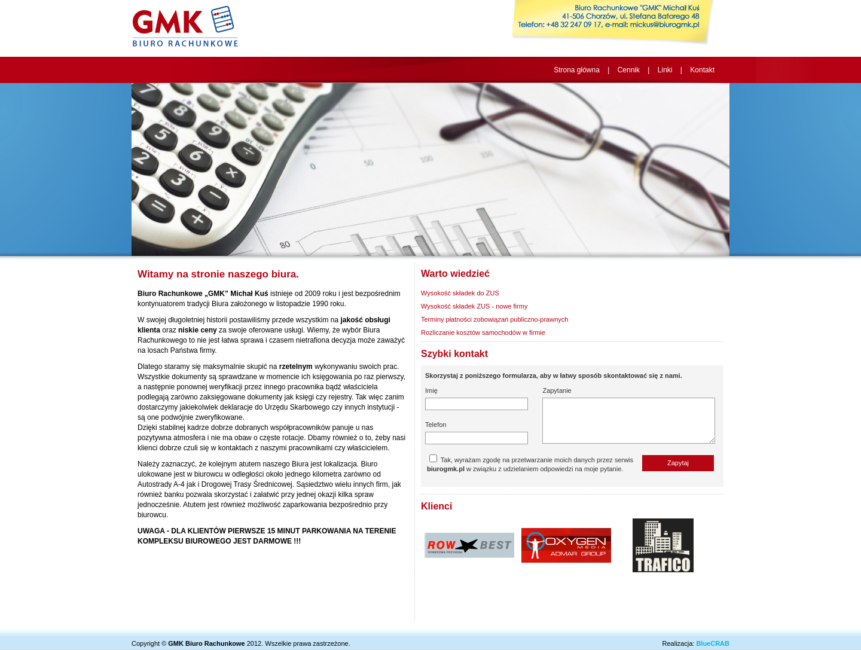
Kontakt (702, 70)
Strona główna (577, 70)
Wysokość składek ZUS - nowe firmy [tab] (474, 306)
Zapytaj (678, 462)
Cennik (629, 70)
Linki (665, 70)
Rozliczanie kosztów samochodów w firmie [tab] (483, 332)
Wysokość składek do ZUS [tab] (460, 293)
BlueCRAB (712, 643)
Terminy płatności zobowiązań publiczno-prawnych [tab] (494, 319)
